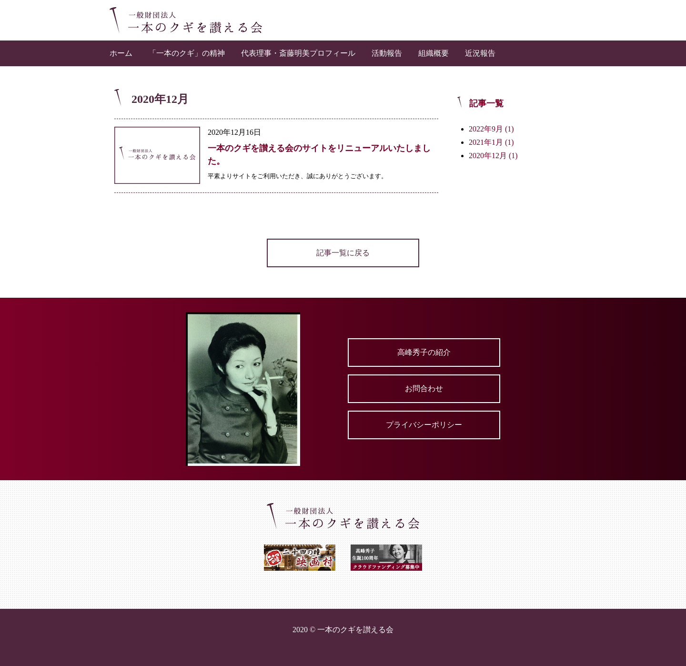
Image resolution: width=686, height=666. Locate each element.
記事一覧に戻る (343, 253)
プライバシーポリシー (424, 425)
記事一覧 (486, 103)
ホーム (121, 53)
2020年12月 (493, 155)
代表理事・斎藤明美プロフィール (298, 53)
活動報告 (387, 53)
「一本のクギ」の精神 (187, 53)
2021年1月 (491, 142)
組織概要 (433, 53)
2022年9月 (491, 129)
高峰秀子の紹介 (424, 352)
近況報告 (480, 53)
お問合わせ (424, 388)
